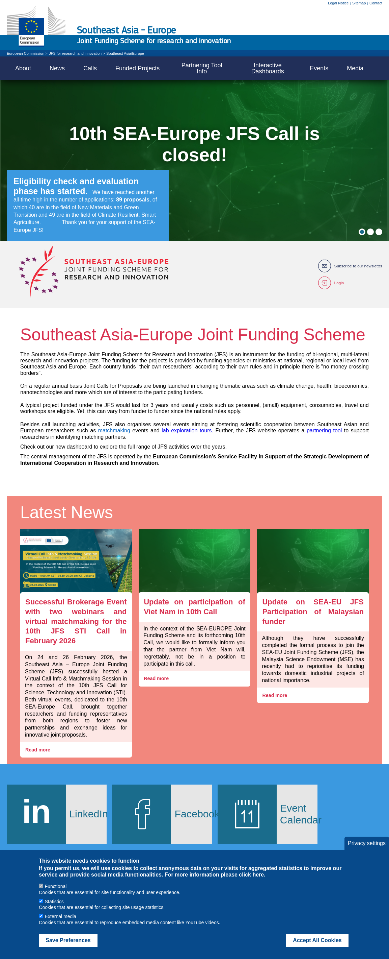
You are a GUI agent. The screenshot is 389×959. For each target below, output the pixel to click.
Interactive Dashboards (267, 68)
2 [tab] (370, 232)
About (23, 68)
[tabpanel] (194, 160)
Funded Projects (137, 68)
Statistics (54, 901)
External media (60, 916)
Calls (90, 68)
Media (355, 68)
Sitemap (359, 3)
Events (319, 68)
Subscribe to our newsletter (357, 266)
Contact (375, 3)
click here (251, 875)
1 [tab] (362, 232)
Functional (56, 886)
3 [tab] (379, 232)
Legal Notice (338, 3)
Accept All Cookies (317, 940)
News (57, 68)
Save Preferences (68, 940)
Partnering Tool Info (202, 68)
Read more (38, 750)
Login (338, 283)
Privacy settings (367, 843)
